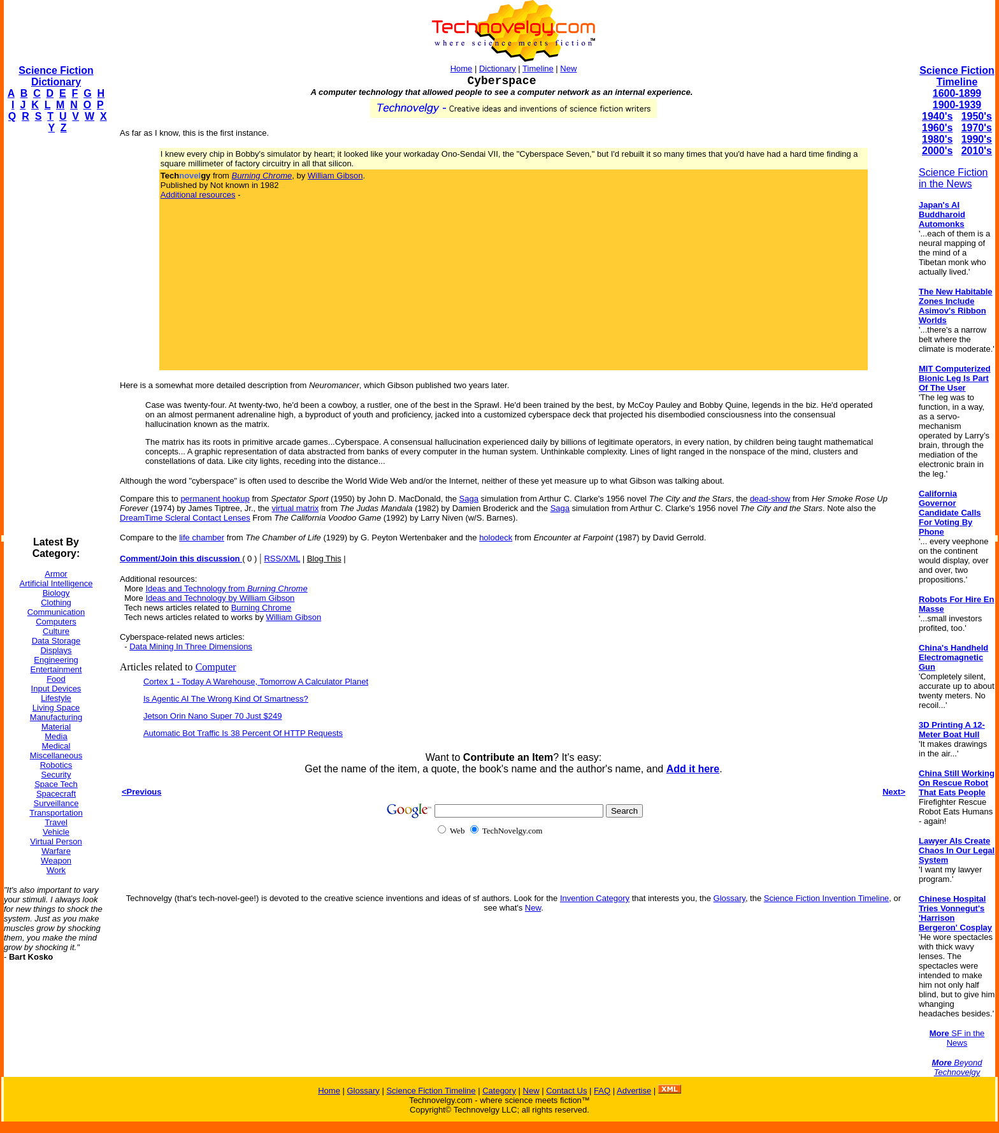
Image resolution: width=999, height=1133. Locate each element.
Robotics (56, 765)
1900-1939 (957, 104)
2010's (976, 150)
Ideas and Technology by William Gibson (219, 598)
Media (56, 736)
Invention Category (594, 898)
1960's (937, 127)
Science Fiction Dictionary (55, 76)
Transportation (55, 813)
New (568, 68)
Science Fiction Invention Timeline (826, 898)
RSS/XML (282, 558)
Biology (56, 593)
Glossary (729, 898)
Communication (56, 612)
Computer (216, 666)
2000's (937, 150)
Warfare (56, 851)
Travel (56, 822)
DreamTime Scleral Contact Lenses (185, 518)
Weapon (56, 860)
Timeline (538, 68)
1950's (976, 116)
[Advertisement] (55, 335)
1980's (937, 139)
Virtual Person (56, 841)
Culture (56, 631)
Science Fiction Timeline (956, 76)
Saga (468, 498)
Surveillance (56, 803)
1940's (937, 116)
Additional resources (198, 194)
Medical (56, 746)
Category (499, 1090)
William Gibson (335, 175)
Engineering (56, 660)
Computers (56, 621)
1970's (976, 127)
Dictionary (497, 68)
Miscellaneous (56, 755)
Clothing (56, 602)
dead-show (770, 498)
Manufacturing (56, 717)
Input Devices (56, 688)
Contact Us (566, 1090)
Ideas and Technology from (226, 588)
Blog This (324, 558)
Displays (55, 650)
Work (56, 870)
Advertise (634, 1090)
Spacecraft (56, 793)
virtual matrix (295, 508)
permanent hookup (214, 498)
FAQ (602, 1090)
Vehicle (56, 832)
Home (461, 68)
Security (56, 774)
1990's (976, 139)
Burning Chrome (261, 607)
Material (56, 727)
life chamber (201, 537)
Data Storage (56, 641)
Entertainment (56, 669)
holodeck (495, 537)
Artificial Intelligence (56, 583)
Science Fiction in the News (953, 178)
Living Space (56, 707)
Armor (56, 574)
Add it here (693, 768)
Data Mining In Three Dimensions (190, 646)
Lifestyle (56, 698)
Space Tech (56, 784)
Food (56, 679)
